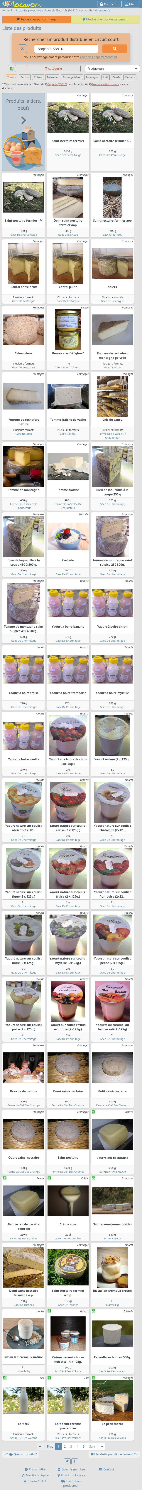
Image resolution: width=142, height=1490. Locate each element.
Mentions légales (35, 1475)
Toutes (11, 77)
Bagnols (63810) (56, 84)
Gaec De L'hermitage (112, 504)
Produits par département (114, 1454)
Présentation (35, 1469)
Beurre (25, 77)
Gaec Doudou (112, 367)
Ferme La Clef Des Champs (23, 1105)
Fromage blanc (71, 77)
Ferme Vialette (112, 1238)
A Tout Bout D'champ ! (68, 367)
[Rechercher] (114, 48)
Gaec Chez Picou (68, 234)
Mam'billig (112, 1305)
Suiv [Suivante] (92, 1446)
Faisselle (52, 77)
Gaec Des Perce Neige (68, 155)
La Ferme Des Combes (112, 1172)
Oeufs (116, 77)
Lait (105, 77)
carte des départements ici (98, 57)
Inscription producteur (71, 1483)
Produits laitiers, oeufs (104, 84)
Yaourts (130, 77)
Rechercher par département (105, 19)
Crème (38, 77)
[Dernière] (101, 1446)
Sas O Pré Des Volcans (68, 1371)
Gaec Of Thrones (23, 1305)
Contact (106, 1469)
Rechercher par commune (36, 19)
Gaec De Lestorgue (23, 301)
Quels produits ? (21, 1454)
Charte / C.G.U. (35, 1481)
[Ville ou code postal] (66, 48)
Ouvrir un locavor (71, 1475)
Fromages (92, 77)
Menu (131, 4)
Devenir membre (71, 1469)
